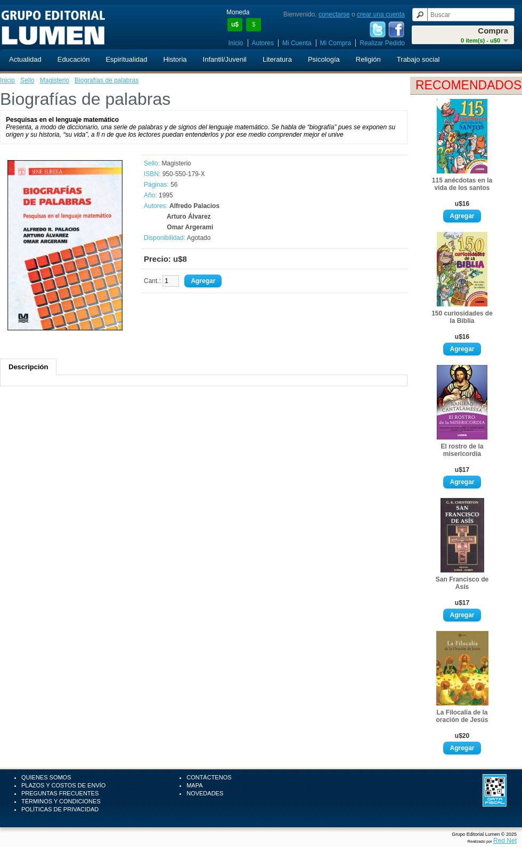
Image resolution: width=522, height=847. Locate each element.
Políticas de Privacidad (60, 809)
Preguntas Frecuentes (60, 793)
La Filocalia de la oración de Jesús (462, 716)
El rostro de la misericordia (462, 450)
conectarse (334, 14)
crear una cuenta (381, 14)
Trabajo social (418, 59)
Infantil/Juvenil (225, 59)
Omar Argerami (190, 227)
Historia (174, 59)
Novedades (204, 793)
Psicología (324, 59)
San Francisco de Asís (462, 583)
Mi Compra (336, 43)
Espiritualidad (126, 59)
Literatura (277, 59)
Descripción (28, 367)
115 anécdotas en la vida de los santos (462, 184)
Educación (74, 59)
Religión (368, 59)
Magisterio (54, 80)
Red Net (505, 840)
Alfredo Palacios (194, 206)
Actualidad (25, 59)
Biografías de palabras (106, 80)
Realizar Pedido (382, 43)
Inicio (236, 43)
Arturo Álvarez (189, 216)
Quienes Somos (46, 777)
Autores (263, 43)
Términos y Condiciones (61, 801)
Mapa (194, 785)
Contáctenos (208, 777)
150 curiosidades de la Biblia (462, 317)
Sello (27, 80)
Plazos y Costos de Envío (63, 785)
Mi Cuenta (297, 43)
